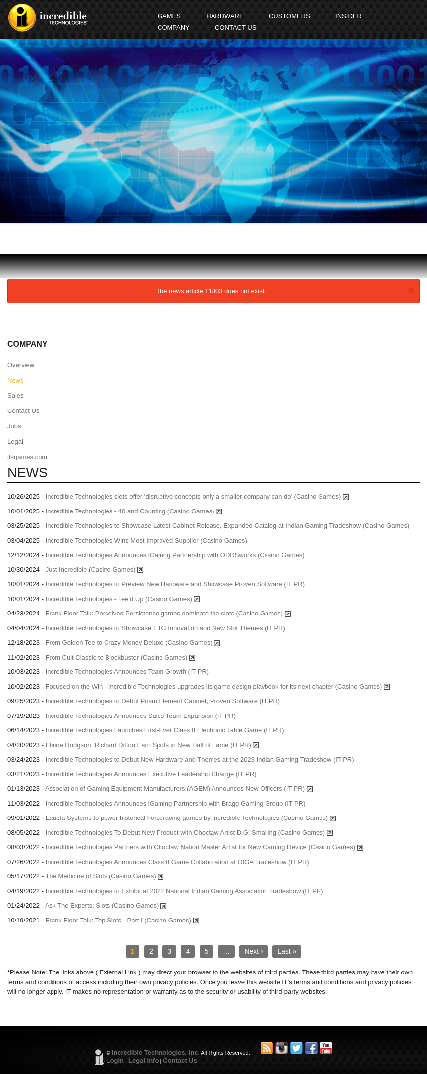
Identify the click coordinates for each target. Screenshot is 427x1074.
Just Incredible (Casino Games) (95, 569)
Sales (15, 395)
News (15, 380)
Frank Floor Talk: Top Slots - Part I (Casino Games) (122, 920)
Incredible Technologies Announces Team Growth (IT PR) (127, 671)
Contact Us (23, 410)
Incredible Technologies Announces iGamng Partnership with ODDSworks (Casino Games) (175, 555)
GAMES (169, 16)
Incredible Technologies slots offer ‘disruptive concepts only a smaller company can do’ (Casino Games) (197, 496)
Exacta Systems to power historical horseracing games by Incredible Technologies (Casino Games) (191, 817)
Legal (15, 441)
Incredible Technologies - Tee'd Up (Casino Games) (123, 599)
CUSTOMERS (289, 16)
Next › (253, 951)
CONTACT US (235, 27)
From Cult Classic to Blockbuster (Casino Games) (120, 657)
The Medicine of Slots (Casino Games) (104, 876)
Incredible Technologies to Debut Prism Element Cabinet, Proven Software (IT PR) (163, 701)
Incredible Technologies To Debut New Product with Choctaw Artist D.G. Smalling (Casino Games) (189, 832)
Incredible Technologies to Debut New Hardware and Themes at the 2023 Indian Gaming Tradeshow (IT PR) (200, 759)
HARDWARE (224, 16)
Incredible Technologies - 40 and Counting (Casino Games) (134, 511)
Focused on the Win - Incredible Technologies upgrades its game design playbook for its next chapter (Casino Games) (218, 686)
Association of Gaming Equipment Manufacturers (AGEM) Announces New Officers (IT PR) (179, 788)
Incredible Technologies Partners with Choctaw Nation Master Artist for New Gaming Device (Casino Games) (204, 847)
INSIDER (348, 16)
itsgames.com (27, 456)
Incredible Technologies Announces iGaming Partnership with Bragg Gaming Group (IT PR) (176, 803)
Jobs (14, 426)
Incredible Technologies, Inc (155, 1052)
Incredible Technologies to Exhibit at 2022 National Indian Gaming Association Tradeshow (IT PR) (184, 891)
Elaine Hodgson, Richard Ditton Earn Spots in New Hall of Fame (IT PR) (152, 745)
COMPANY (174, 27)
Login (115, 1060)
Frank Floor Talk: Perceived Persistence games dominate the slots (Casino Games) (168, 613)
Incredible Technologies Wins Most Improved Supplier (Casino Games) (146, 540)
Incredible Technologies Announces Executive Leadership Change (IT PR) (151, 774)
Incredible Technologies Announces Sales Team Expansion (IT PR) (141, 715)
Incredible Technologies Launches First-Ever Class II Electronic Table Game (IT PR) (165, 730)
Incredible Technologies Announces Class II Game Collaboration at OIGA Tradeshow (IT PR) (177, 862)
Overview (20, 365)
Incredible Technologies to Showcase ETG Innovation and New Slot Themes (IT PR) (165, 628)
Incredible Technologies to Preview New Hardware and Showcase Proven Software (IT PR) (175, 584)
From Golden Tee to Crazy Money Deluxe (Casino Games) (133, 642)
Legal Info (143, 1060)
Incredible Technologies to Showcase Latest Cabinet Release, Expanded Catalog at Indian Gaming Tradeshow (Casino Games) (228, 525)
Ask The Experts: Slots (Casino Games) (105, 905)
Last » (286, 951)
